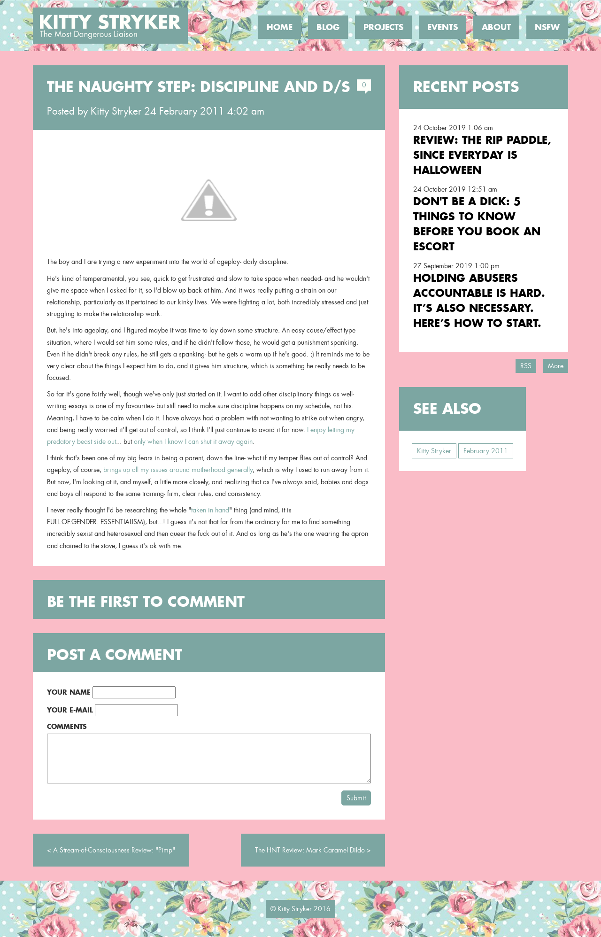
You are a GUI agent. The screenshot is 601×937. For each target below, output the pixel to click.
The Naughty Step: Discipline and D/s (198, 86)
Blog (327, 27)
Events (442, 27)
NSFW (547, 27)
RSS (526, 366)
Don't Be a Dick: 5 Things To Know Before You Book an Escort (476, 223)
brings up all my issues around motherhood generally (178, 469)
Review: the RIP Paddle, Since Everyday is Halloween (482, 155)
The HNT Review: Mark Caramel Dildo (310, 850)
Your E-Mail (70, 709)
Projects (383, 27)
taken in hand (210, 510)
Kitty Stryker (116, 111)
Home (280, 27)
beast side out (96, 441)
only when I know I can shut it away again (193, 441)
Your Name (69, 692)
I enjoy (316, 430)
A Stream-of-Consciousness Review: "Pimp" (114, 850)
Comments (67, 726)
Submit (356, 798)
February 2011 (485, 451)
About (496, 27)
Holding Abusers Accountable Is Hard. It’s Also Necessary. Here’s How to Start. (479, 300)
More (555, 366)
